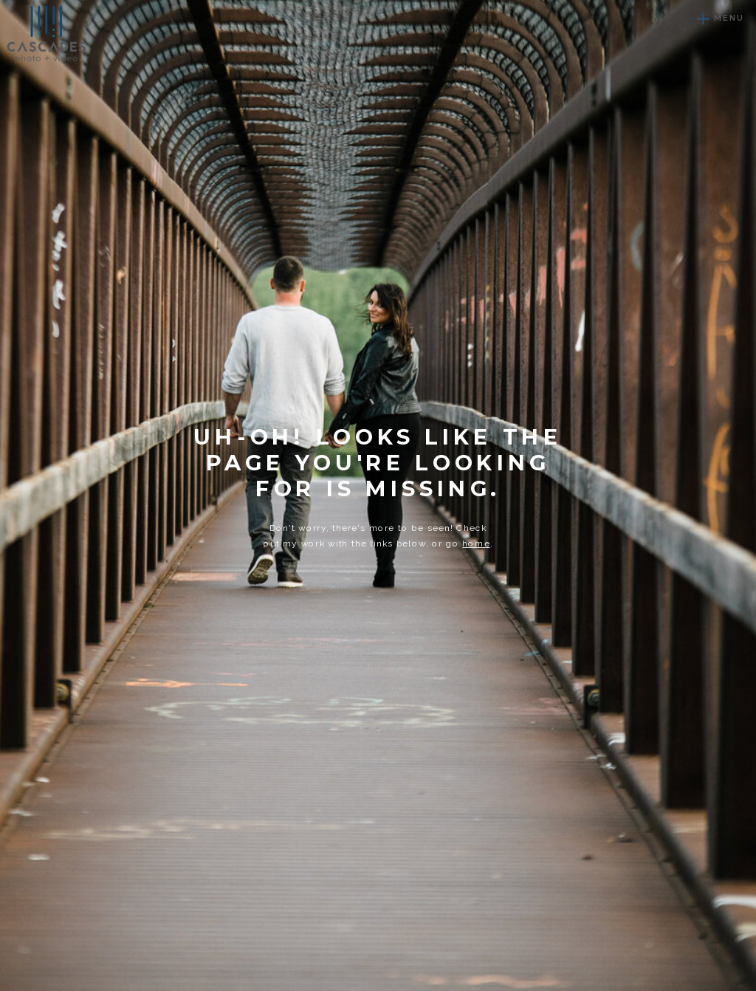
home (475, 544)
